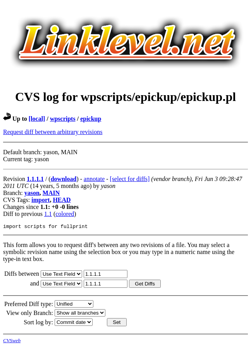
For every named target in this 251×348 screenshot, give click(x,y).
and (35, 284)
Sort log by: (38, 323)
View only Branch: (29, 314)
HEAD (61, 200)
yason (32, 193)
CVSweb (12, 342)
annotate (94, 179)
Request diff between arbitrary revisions (53, 132)
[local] (37, 118)
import (40, 200)
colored (64, 214)
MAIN (51, 193)
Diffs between (22, 274)
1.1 (48, 214)
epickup (90, 118)
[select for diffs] (130, 179)
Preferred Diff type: (28, 305)
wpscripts (63, 118)
